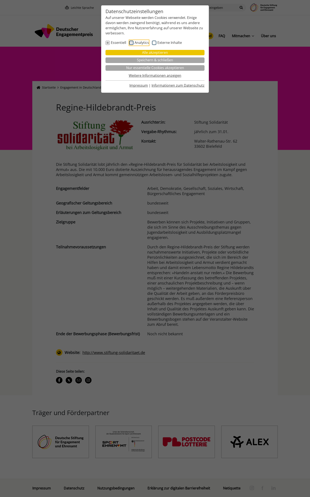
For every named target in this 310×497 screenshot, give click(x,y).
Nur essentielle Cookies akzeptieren (155, 67)
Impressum (138, 85)
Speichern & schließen (155, 60)
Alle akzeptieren (155, 52)
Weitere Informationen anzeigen (155, 75)
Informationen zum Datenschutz (178, 85)
